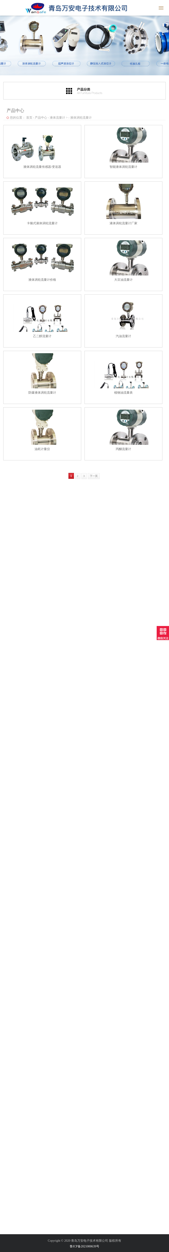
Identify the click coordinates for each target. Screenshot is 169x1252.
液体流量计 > (57, 116)
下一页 (92, 476)
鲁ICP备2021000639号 (84, 1246)
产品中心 (39, 116)
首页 (28, 116)
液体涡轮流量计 (79, 116)
